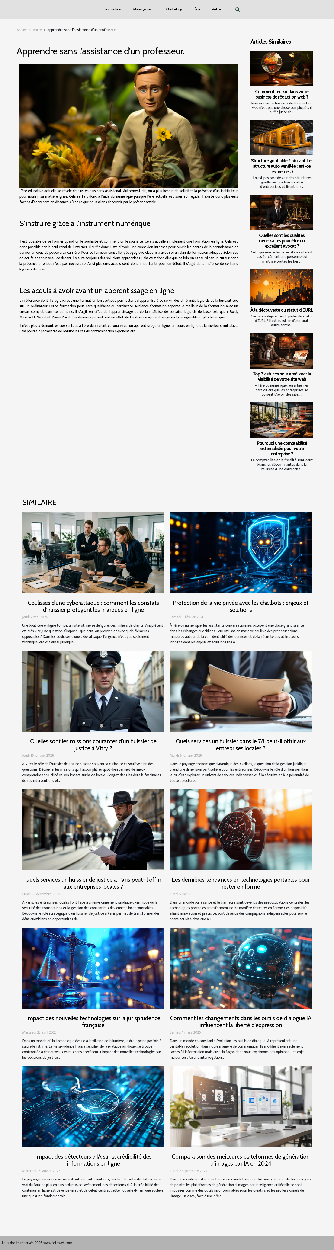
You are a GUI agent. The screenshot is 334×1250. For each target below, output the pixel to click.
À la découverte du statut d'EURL (281, 310)
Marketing (174, 9)
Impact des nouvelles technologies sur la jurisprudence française (93, 1022)
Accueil (22, 30)
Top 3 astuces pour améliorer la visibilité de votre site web (282, 376)
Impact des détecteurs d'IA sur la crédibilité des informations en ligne (93, 1160)
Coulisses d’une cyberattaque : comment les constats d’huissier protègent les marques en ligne (93, 606)
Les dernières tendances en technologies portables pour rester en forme (241, 883)
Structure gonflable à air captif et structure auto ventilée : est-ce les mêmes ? (282, 166)
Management (143, 9)
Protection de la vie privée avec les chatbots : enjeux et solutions (240, 606)
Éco (197, 9)
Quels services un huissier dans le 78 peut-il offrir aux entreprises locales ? (241, 745)
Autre (216, 9)
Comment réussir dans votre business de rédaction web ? (281, 94)
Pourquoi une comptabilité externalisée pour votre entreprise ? (282, 448)
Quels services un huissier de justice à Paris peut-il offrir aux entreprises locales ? (93, 883)
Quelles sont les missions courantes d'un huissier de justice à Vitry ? (93, 745)
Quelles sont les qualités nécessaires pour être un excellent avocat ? (282, 241)
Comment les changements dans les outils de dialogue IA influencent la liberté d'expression (241, 1022)
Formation (112, 9)
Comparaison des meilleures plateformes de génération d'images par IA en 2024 (241, 1160)
